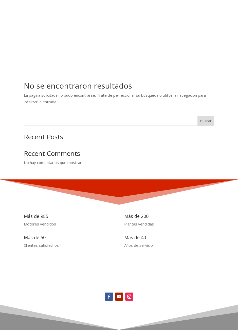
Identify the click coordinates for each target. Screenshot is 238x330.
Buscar (205, 120)
